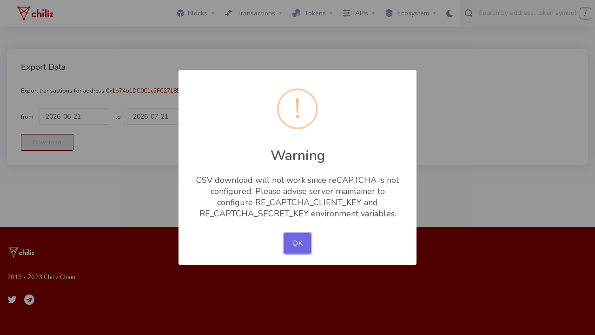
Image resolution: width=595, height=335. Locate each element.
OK (297, 243)
